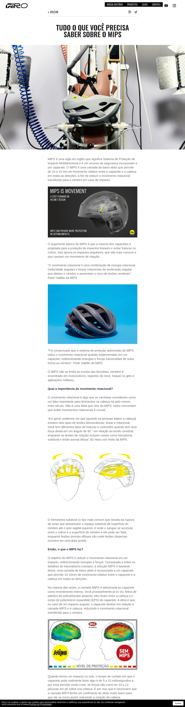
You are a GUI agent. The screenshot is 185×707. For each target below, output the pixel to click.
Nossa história (115, 4)
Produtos (132, 4)
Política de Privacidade (40, 704)
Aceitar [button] (178, 703)
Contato (156, 4)
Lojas (144, 4)
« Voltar (53, 11)
